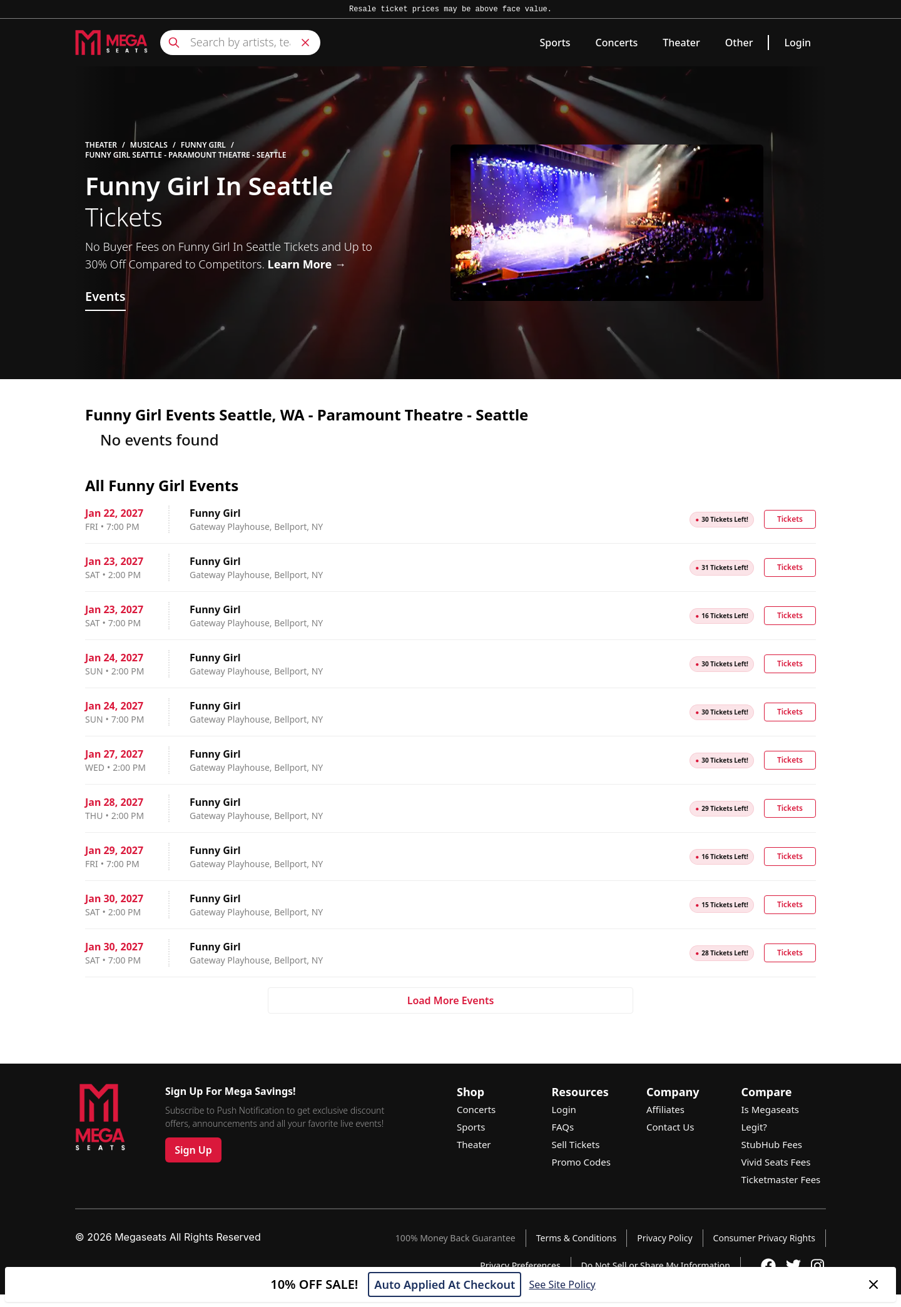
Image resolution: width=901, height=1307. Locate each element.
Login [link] (797, 42)
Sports (554, 42)
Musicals (149, 145)
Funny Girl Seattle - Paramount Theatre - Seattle (186, 155)
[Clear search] (305, 42)
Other (739, 42)
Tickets (790, 519)
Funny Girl (203, 145)
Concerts (617, 42)
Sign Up (193, 1150)
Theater (681, 42)
